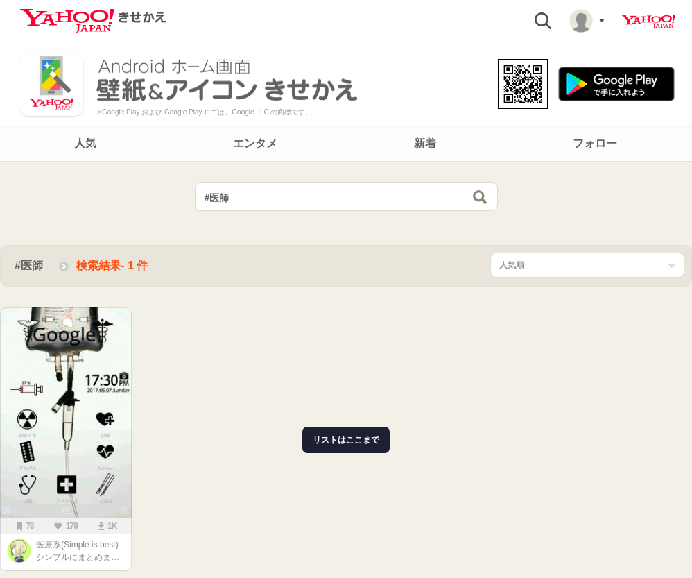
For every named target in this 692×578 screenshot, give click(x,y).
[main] (346, 373)
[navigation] (346, 144)
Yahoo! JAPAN (648, 21)
